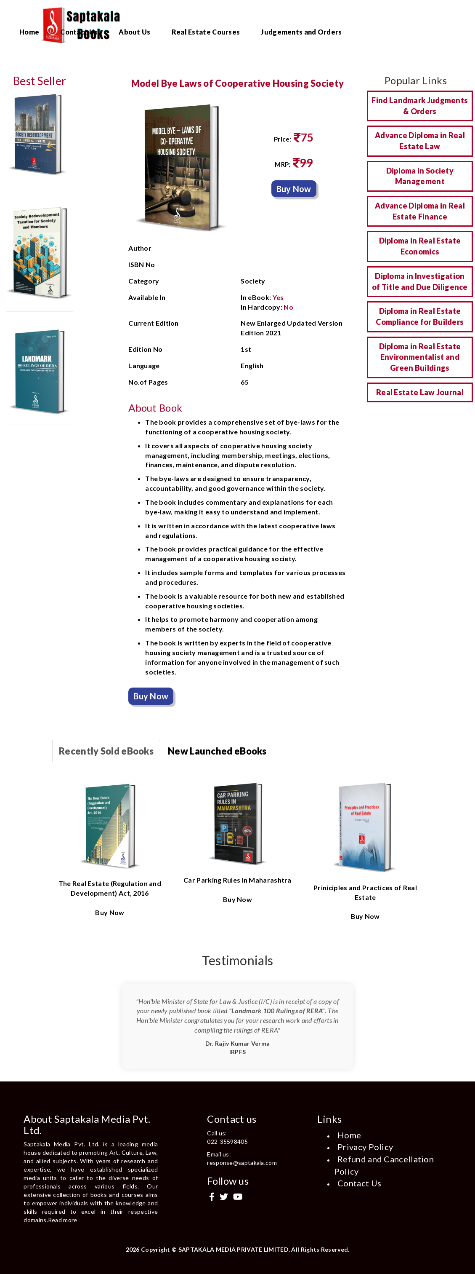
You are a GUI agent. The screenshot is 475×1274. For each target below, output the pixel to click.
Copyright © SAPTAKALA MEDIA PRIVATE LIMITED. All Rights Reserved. (245, 1249)
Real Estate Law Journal (420, 392)
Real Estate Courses (206, 32)
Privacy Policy (365, 1147)
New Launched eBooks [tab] (217, 751)
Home (29, 32)
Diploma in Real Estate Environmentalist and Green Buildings (420, 357)
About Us (134, 32)
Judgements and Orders (301, 32)
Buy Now (293, 189)
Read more (62, 1219)
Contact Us (79, 32)
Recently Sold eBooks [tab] (106, 751)
